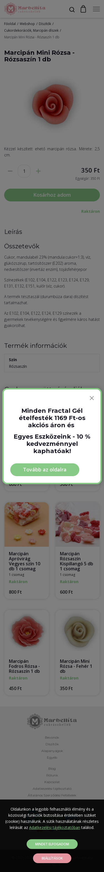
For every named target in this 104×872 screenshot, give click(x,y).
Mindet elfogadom (52, 844)
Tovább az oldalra (45, 469)
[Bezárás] (92, 398)
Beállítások (52, 858)
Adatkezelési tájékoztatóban (54, 827)
